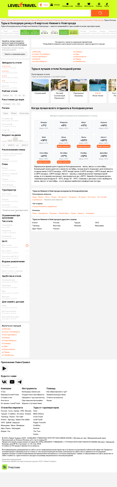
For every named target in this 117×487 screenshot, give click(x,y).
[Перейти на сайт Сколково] (11, 467)
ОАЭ (97, 223)
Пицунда (53, 213)
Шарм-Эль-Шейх (23, 420)
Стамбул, (12, 414)
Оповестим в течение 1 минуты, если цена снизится (13, 49)
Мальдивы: (5, 425)
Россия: (4, 411)
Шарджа (16, 423)
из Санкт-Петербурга (11, 332)
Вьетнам (56, 226)
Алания (28, 414)
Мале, (13, 425)
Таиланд (35, 226)
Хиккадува (16, 428)
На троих (82, 197)
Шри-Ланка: (6, 428)
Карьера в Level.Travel (10, 395)
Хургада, (11, 420)
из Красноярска (8, 349)
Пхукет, (12, 417)
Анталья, (20, 414)
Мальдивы (99, 226)
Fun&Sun (36, 425)
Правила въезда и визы (56, 395)
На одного (62, 197)
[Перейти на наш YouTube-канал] (12, 381)
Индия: (4, 431)
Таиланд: (5, 417)
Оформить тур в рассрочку (33, 398)
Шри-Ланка (37, 229)
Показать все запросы (53, 200)
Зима (34, 197)
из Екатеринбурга (9, 335)
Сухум (73, 213)
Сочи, (10, 411)
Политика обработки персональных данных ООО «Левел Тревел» (29, 461)
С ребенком (37, 200)
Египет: (4, 420)
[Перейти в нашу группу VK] (4, 381)
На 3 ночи (92, 197)
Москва (28, 411)
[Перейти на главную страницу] (22, 4)
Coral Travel (38, 417)
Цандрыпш (43, 213)
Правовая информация (11, 459)
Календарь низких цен (31, 392)
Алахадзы (90, 213)
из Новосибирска (9, 341)
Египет (35, 223)
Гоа (9, 431)
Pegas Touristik (39, 423)
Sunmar (36, 428)
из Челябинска (8, 355)
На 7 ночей (101, 197)
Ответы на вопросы (55, 398)
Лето (47, 197)
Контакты (5, 400)
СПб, (22, 411)
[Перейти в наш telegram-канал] (19, 381)
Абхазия (77, 226)
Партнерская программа (32, 400)
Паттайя (19, 417)
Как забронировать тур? (57, 392)
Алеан (35, 434)
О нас (3, 392)
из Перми (6, 352)
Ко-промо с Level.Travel (10, 403)
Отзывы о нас (6, 398)
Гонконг (56, 229)
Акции (49, 400)
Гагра (34, 213)
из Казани (6, 338)
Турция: (4, 414)
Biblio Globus (38, 414)
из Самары (6, 343)
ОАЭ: (3, 423)
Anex (35, 411)
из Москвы (6, 329)
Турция (77, 223)
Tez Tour (36, 431)
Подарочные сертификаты (33, 395)
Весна (40, 197)
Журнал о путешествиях (32, 403)
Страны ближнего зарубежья (44, 207)
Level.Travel (37, 420)
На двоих (72, 197)
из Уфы (5, 346)
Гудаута (81, 213)
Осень (54, 197)
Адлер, (17, 411)
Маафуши (20, 425)
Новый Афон (64, 213)
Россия (56, 223)
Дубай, (9, 423)
